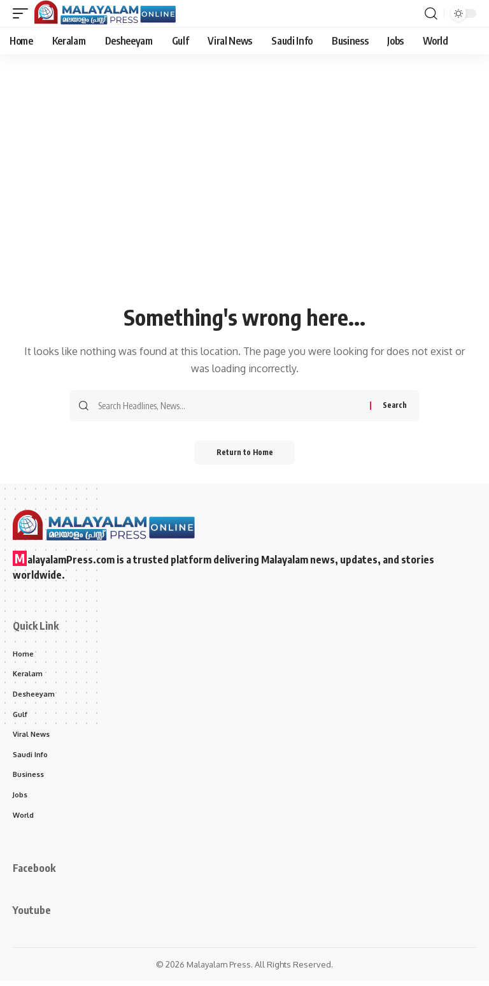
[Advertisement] (244, 205)
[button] (23, 13)
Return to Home (244, 453)
